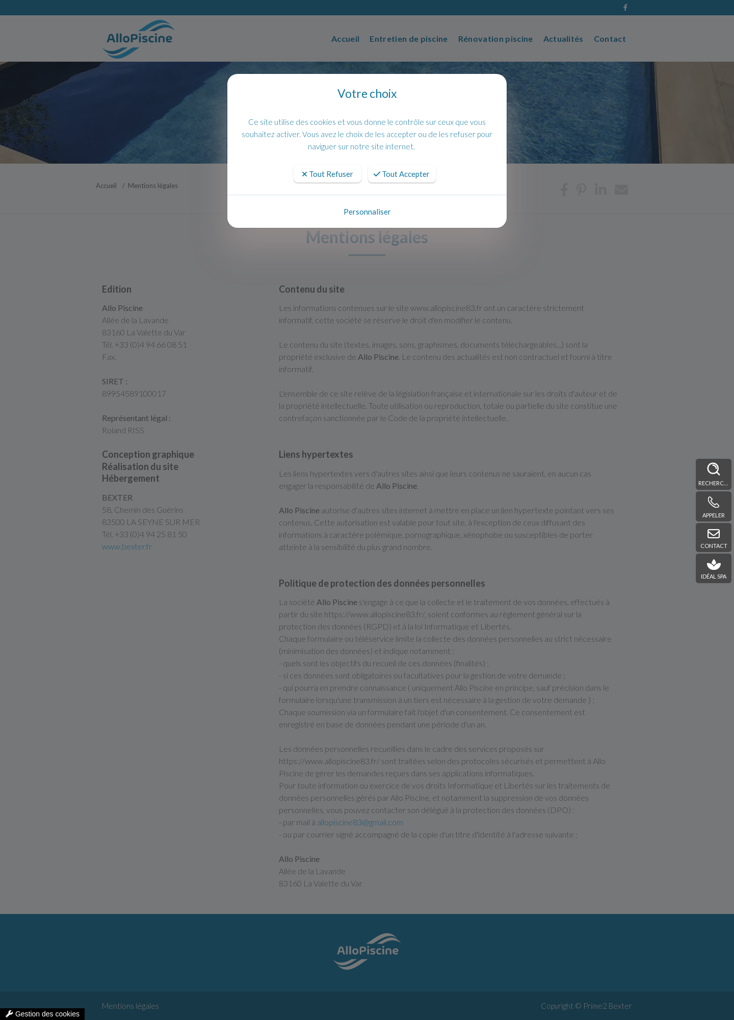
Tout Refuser (327, 173)
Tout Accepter (402, 173)
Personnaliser (367, 211)
